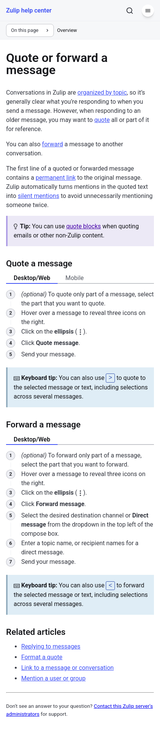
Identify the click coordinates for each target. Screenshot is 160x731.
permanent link (56, 177)
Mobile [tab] (74, 278)
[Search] (130, 10)
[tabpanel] (80, 348)
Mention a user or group (53, 677)
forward (52, 144)
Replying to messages (50, 645)
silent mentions (38, 195)
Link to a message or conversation (67, 667)
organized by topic (102, 92)
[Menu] (148, 11)
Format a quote (42, 656)
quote (102, 119)
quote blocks (83, 226)
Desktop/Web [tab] (32, 278)
